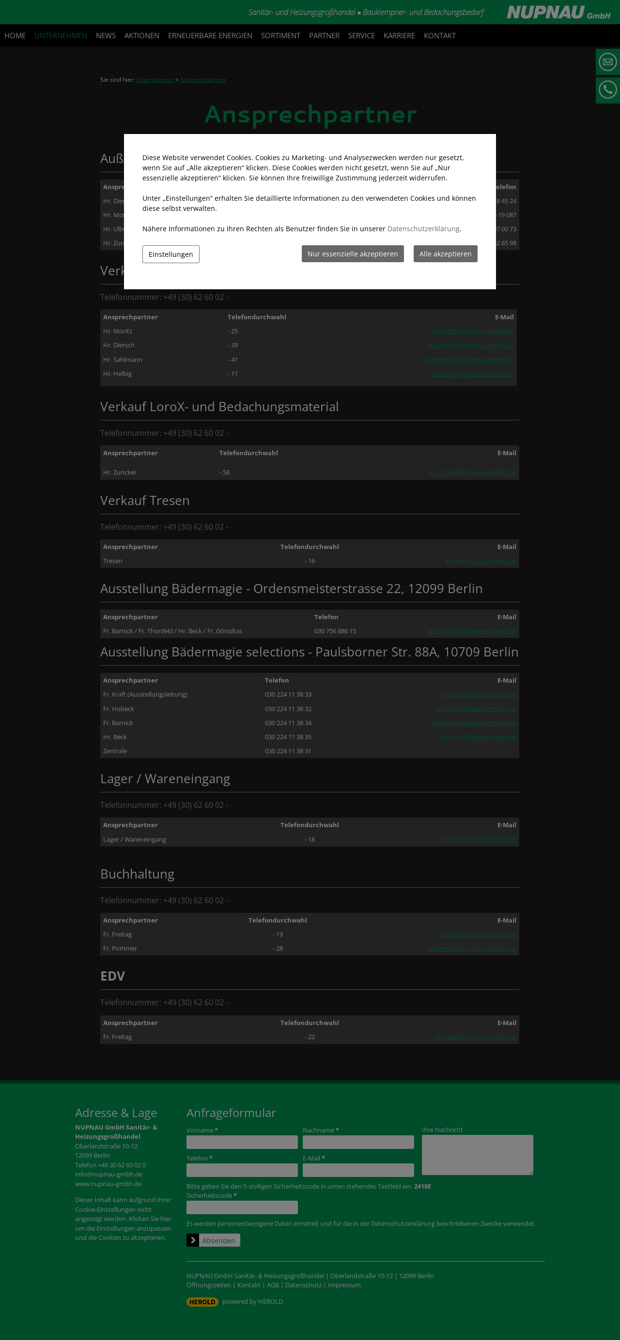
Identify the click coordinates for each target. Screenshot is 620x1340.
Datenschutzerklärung (424, 228)
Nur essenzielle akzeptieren (353, 253)
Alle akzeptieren (445, 253)
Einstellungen (171, 254)
